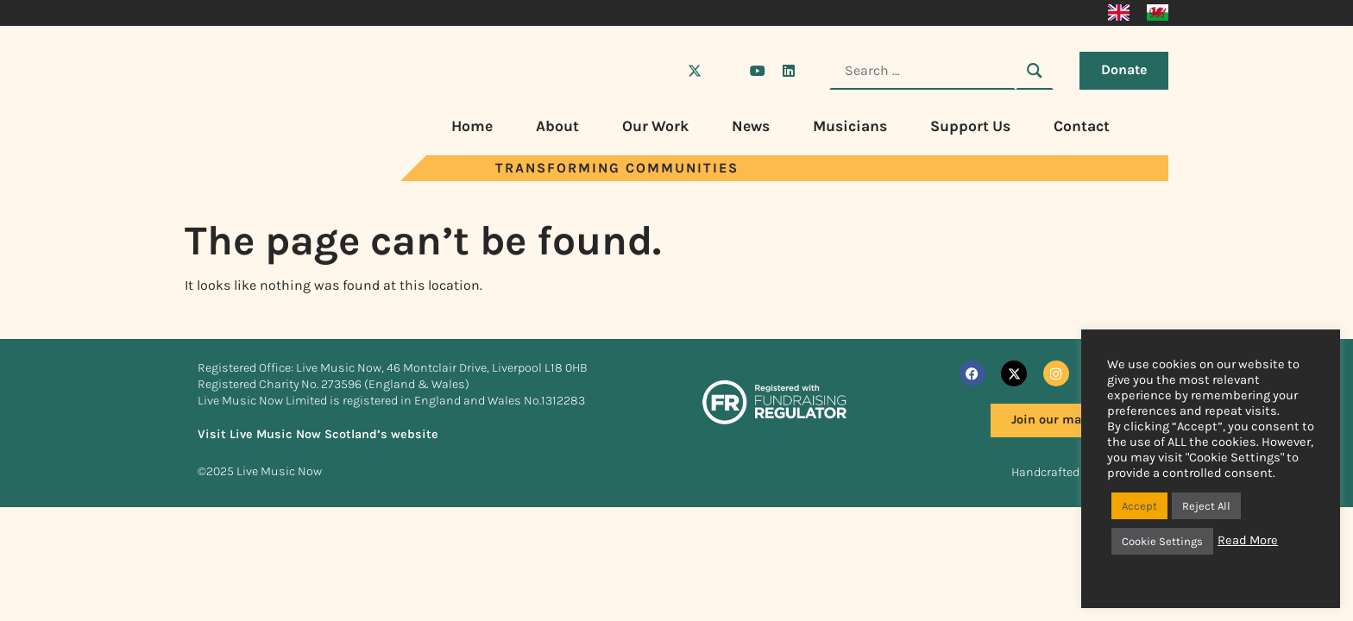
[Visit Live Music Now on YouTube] (757, 71)
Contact (1082, 126)
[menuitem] (1118, 13)
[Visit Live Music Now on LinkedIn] (788, 71)
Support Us (970, 126)
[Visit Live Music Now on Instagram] (725, 71)
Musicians (850, 126)
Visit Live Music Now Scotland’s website (318, 434)
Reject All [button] (1206, 505)
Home (472, 126)
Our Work (655, 126)
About (557, 126)
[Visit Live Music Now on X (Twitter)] (694, 71)
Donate (1124, 69)
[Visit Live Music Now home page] (249, 176)
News (751, 126)
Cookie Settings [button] (1162, 541)
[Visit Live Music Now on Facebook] (663, 71)
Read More (1248, 540)
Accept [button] (1139, 505)
